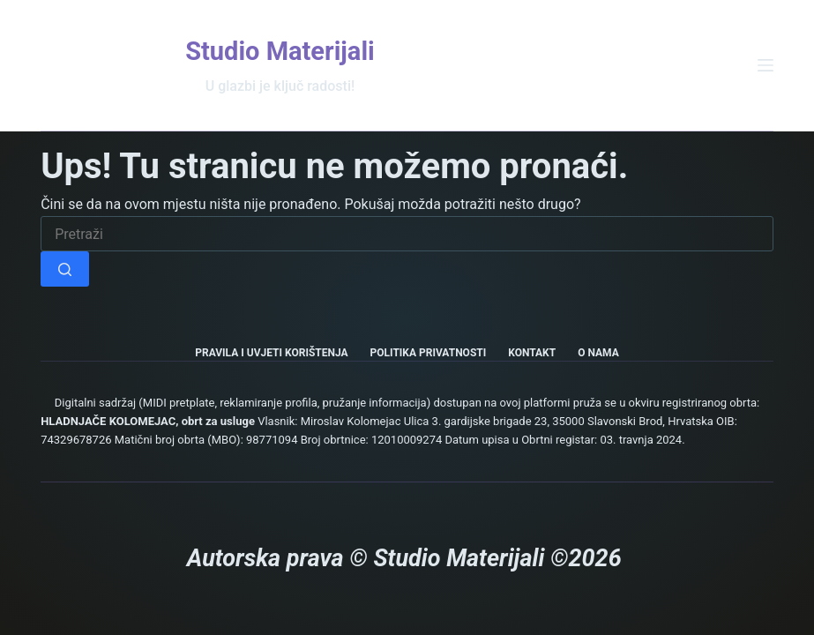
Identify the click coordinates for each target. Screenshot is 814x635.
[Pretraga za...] (407, 233)
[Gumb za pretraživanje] (65, 269)
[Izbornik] (765, 65)
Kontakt (532, 353)
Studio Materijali (280, 51)
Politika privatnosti (428, 353)
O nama (598, 353)
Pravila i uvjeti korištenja (271, 353)
